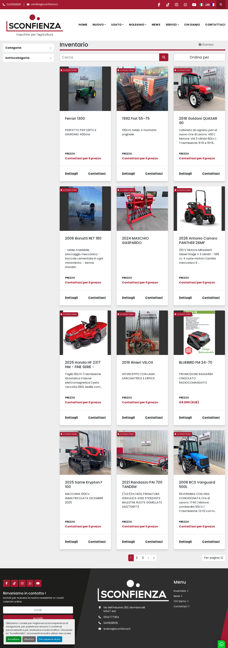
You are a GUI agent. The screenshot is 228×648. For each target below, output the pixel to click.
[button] (99, 25)
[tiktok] (166, 4)
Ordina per (199, 57)
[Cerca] (109, 57)
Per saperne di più (49, 639)
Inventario (180, 591)
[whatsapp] (184, 4)
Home (83, 25)
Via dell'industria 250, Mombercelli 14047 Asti (124, 609)
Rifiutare (29, 639)
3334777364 (111, 617)
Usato (116, 25)
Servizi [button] (171, 25)
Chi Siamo (192, 25)
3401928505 (14, 4)
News (156, 25)
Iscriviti (38, 618)
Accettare (13, 639)
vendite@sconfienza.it (44, 4)
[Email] (38, 610)
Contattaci (215, 25)
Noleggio (136, 25)
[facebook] (157, 4)
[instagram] (175, 4)
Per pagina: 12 (213, 558)
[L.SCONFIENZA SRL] (133, 590)
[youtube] (194, 4)
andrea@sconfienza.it (117, 629)
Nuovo (98, 25)
